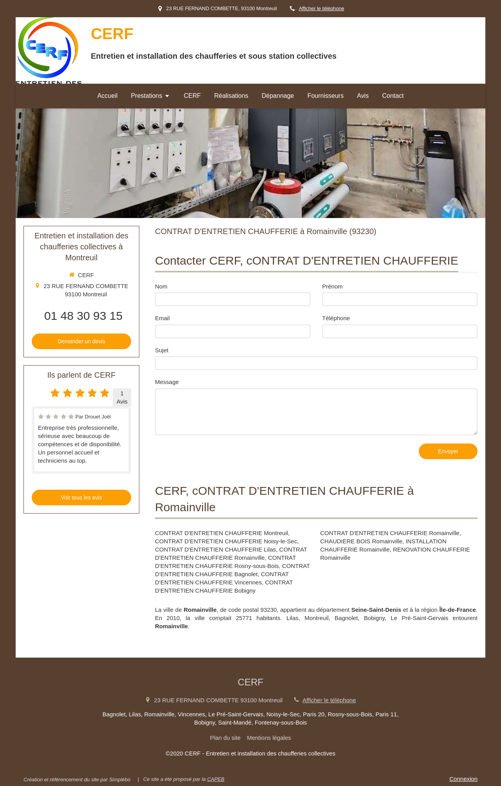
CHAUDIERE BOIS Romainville (361, 541)
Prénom (332, 286)
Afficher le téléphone (321, 8)
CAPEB (215, 779)
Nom (161, 286)
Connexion (463, 778)
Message (167, 382)
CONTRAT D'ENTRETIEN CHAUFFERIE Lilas (215, 549)
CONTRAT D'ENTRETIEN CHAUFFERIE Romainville (390, 533)
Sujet (161, 350)
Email (162, 318)
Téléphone (336, 318)
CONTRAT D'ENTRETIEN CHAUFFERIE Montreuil (221, 533)
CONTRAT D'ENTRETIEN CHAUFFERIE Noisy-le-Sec (226, 541)
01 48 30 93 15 (83, 315)
